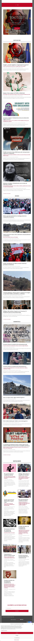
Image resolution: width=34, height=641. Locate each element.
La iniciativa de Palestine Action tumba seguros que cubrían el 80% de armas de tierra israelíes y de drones (16, 445)
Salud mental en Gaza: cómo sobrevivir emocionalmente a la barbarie (17, 235)
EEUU (9, 218)
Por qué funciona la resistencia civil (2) (9, 474)
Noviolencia (16, 95)
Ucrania (24, 122)
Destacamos (10, 479)
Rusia (22, 122)
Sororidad (5, 561)
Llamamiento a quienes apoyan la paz (9, 555)
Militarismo (13, 67)
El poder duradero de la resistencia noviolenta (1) (9, 581)
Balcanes (10, 266)
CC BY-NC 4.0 (19, 619)
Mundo (11, 218)
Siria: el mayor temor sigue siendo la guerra (13, 397)
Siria (18, 422)
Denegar (17, 635)
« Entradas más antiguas (7, 193)
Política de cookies (16, 639)
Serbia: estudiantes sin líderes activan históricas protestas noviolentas (14, 264)
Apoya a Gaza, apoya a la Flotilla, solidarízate (14, 93)
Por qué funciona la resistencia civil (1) (23, 500)
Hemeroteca (10, 347)
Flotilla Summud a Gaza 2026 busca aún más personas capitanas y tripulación (16, 152)
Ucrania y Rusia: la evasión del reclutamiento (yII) (15, 344)
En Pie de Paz (17, 40)
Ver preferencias (17, 637)
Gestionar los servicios (4, 630)
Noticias (16, 67)
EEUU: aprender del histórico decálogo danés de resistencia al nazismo (14, 216)
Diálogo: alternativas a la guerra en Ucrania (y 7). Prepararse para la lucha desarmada (15, 311)
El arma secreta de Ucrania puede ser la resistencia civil (24, 556)
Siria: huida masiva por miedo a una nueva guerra (15, 421)
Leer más (17, 28)
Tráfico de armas (20, 67)
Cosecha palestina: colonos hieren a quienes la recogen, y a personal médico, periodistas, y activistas (16, 293)
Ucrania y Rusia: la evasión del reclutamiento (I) (14, 366)
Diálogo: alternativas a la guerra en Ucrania (24, 474)
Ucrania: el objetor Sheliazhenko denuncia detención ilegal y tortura (16, 118)
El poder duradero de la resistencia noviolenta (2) (24, 528)
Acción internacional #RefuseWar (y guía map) (9, 501)
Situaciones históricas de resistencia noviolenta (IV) (9, 530)
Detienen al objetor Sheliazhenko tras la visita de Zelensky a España (15, 184)
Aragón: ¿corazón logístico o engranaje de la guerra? (17, 17)
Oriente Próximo (20, 95)
